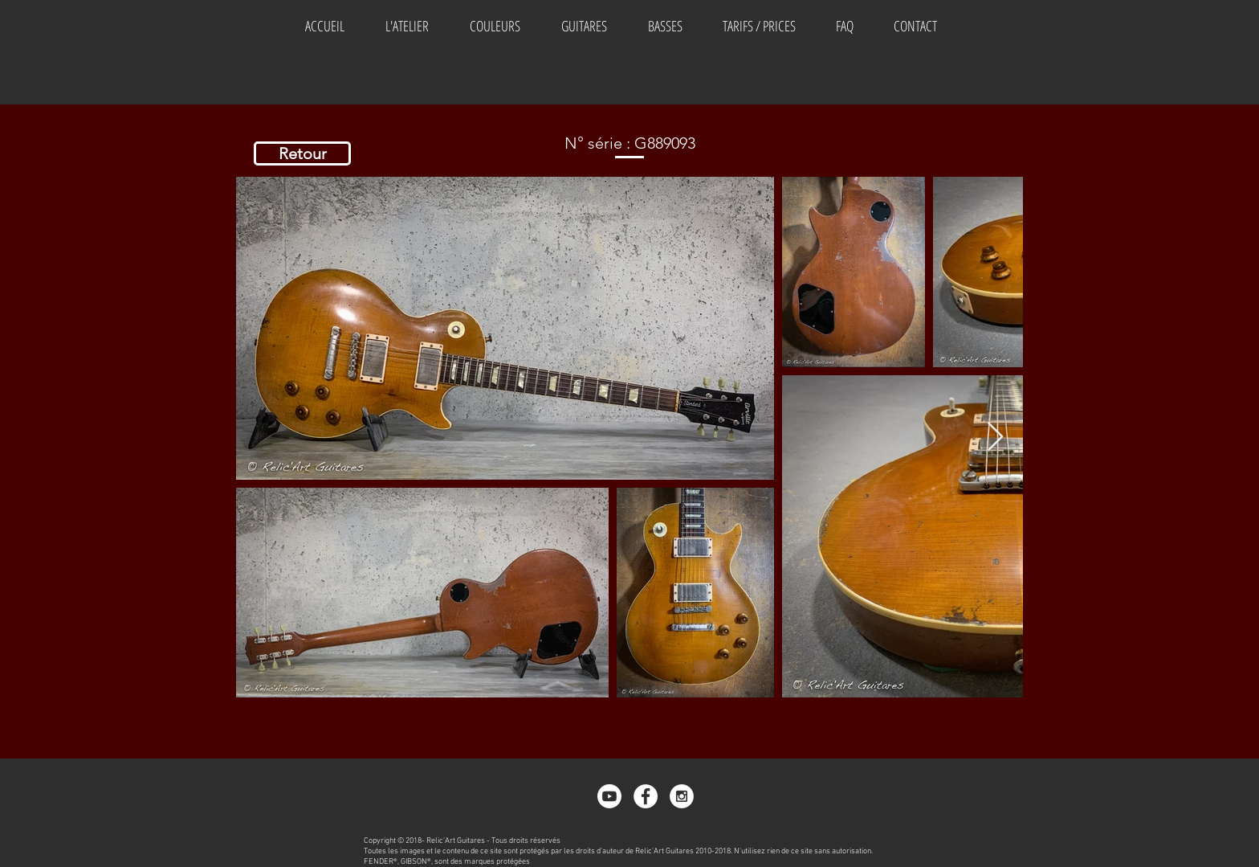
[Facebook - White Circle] (646, 796)
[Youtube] (609, 796)
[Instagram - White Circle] (682, 796)
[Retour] (302, 153)
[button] (494, 25)
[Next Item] (995, 437)
